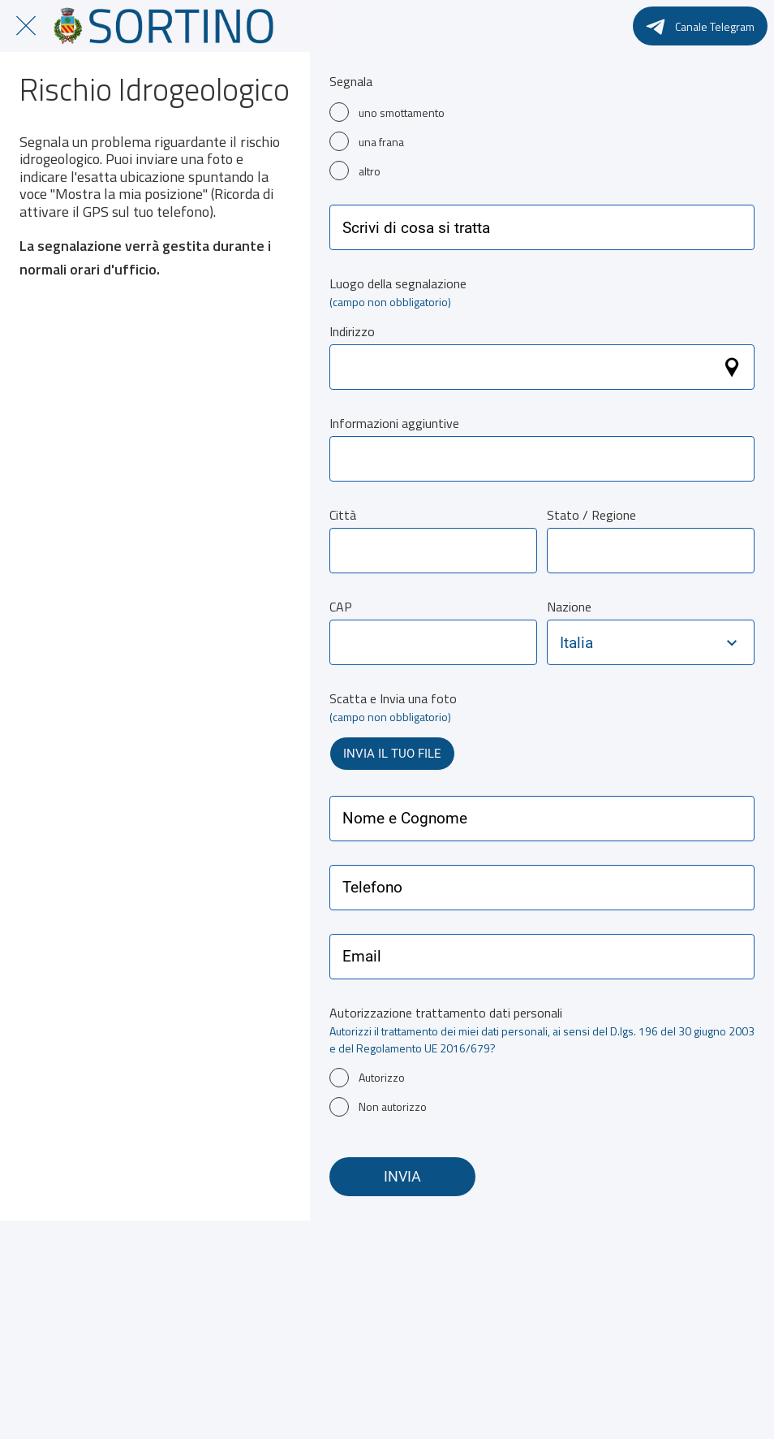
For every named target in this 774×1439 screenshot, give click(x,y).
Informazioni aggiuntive (394, 423)
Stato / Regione (591, 515)
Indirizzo (352, 331)
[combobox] (636, 642)
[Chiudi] (26, 26)
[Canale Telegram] (700, 25)
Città (342, 515)
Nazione (569, 606)
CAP (340, 606)
